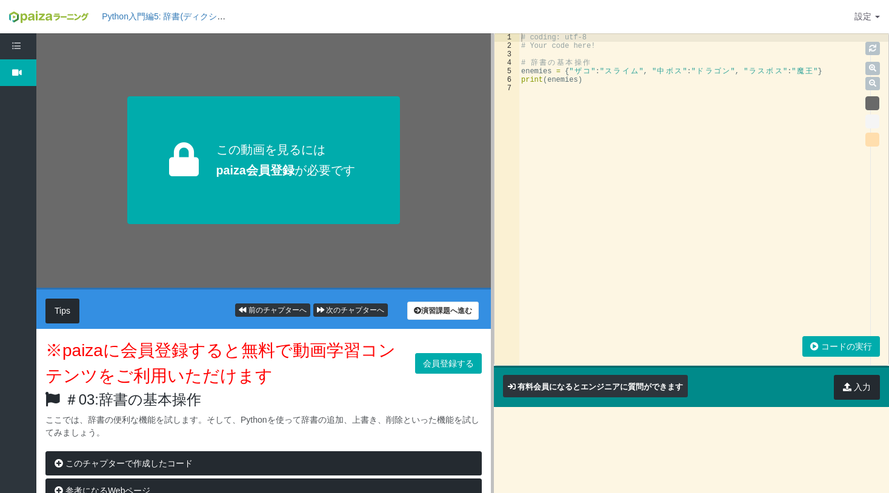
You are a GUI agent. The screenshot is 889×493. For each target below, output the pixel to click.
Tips (62, 311)
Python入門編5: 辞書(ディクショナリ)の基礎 (186, 16)
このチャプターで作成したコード (124, 463)
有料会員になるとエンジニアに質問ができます (600, 386)
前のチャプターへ (272, 310)
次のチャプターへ (350, 310)
